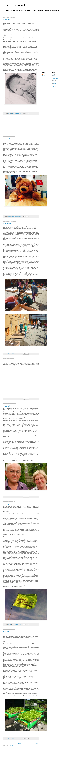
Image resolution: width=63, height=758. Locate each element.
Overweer (6, 631)
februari (54, 83)
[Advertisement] (21, 126)
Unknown (45, 74)
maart (54, 81)
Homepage (19, 743)
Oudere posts (36, 743)
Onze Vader (7, 406)
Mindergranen (7, 504)
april (54, 80)
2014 (53, 74)
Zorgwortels (7, 361)
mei (54, 75)
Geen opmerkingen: (18, 113)
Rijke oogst (7, 19)
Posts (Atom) (11, 745)
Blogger (44, 754)
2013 (53, 86)
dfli (33, 754)
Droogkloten (7, 224)
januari (54, 84)
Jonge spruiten (8, 138)
